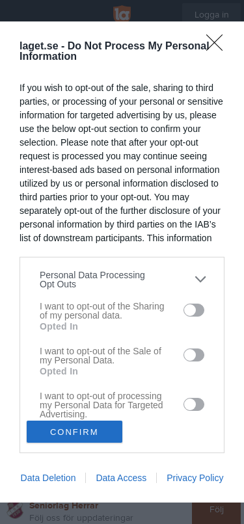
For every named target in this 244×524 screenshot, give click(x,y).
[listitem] (122, 279)
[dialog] (122, 262)
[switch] (193, 310)
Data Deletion (48, 478)
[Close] (218, 46)
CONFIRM (74, 432)
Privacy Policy (195, 478)
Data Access (121, 478)
